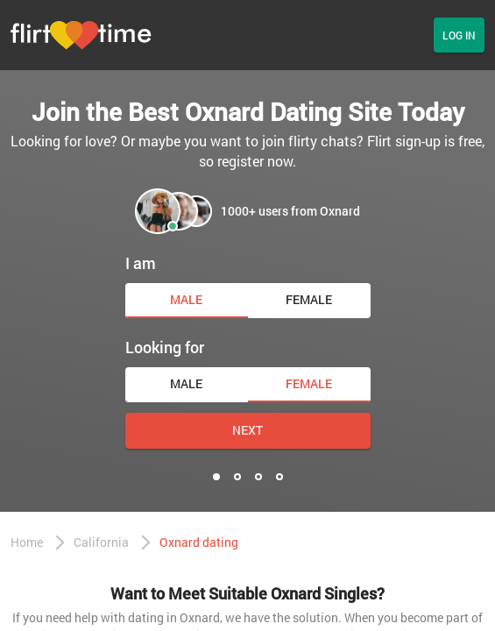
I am (140, 262)
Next (247, 430)
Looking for (164, 347)
